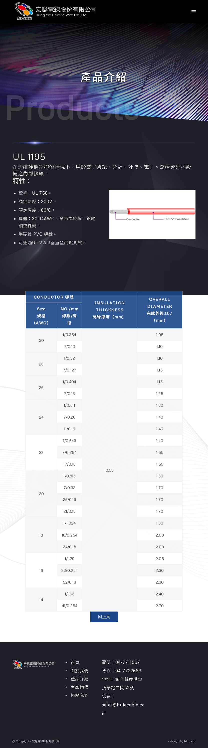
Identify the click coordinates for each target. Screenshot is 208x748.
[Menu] (193, 11)
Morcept (189, 741)
